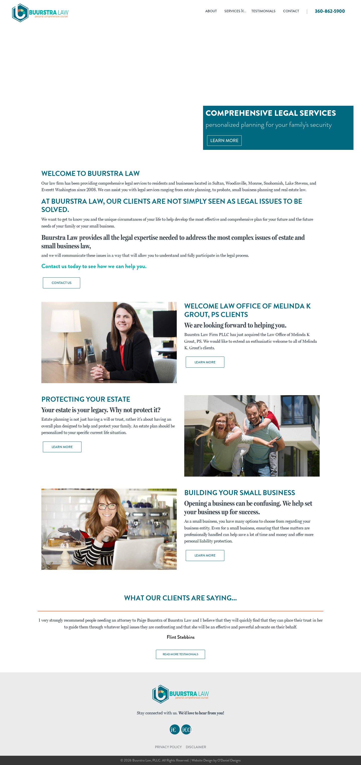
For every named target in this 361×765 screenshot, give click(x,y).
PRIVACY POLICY (168, 746)
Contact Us (61, 282)
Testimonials (263, 11)
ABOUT (211, 11)
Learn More (224, 140)
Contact (291, 11)
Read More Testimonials (180, 654)
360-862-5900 (330, 11)
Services (235, 11)
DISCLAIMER (196, 746)
